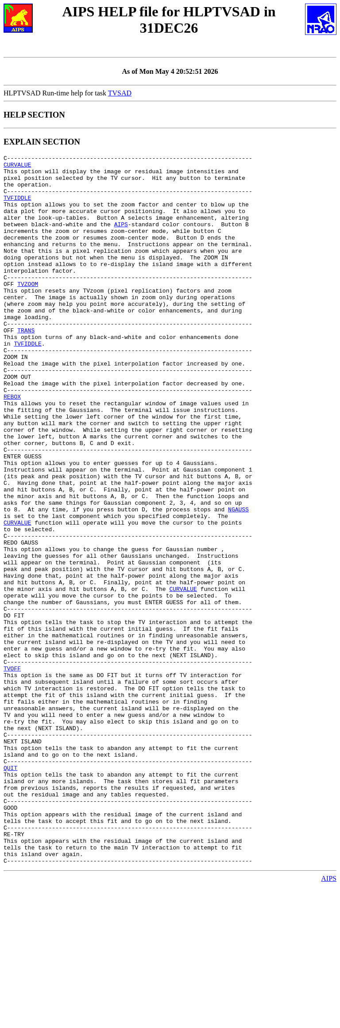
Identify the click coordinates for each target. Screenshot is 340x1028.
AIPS (121, 239)
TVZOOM (27, 310)
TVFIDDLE (17, 207)
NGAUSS (238, 581)
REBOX (12, 445)
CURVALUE (17, 167)
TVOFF (12, 772)
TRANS (26, 366)
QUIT (10, 891)
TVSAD (119, 93)
